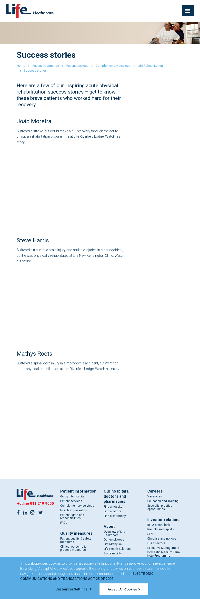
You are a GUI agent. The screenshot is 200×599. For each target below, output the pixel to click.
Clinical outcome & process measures (73, 548)
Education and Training (163, 501)
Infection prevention (73, 510)
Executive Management (163, 548)
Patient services (77, 65)
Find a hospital (113, 506)
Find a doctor (112, 511)
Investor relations (163, 519)
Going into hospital (72, 496)
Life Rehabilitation (150, 65)
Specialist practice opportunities (159, 507)
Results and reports (160, 529)
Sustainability (113, 553)
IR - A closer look (158, 525)
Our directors (156, 543)
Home (21, 65)
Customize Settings (73, 589)
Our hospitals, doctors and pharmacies (116, 496)
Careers (155, 491)
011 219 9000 (42, 503)
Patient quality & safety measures (75, 540)
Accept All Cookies (124, 589)
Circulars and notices (161, 538)
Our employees (114, 539)
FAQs (63, 522)
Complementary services (113, 65)
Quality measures (76, 533)
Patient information (45, 65)
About (109, 526)
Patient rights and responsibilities (72, 516)
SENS (150, 534)
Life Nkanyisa (113, 544)
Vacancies (154, 496)
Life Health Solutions (117, 549)
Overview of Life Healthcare (114, 533)
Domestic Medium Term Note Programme (163, 554)
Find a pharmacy (115, 516)
